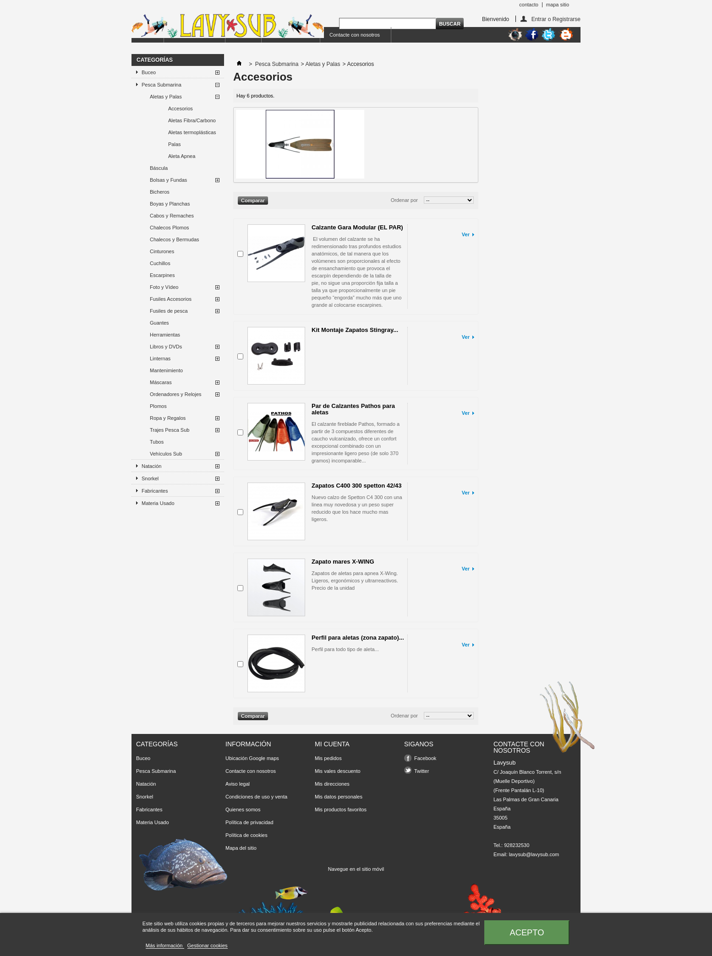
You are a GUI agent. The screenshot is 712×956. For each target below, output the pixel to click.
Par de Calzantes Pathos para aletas (353, 409)
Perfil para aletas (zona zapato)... (358, 637)
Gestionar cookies (207, 945)
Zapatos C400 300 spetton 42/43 (357, 485)
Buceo (149, 72)
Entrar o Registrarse (556, 19)
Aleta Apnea (181, 156)
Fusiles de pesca (169, 311)
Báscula (159, 168)
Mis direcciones (332, 784)
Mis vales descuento (338, 771)
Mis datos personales (338, 796)
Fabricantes (155, 491)
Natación (151, 466)
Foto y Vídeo (164, 287)
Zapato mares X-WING (343, 561)
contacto (528, 4)
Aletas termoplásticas (192, 132)
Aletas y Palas (166, 96)
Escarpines (162, 275)
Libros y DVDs (166, 346)
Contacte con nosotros (354, 35)
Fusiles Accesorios (171, 299)
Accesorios (180, 108)
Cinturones (162, 251)
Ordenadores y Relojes (176, 394)
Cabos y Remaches (172, 215)
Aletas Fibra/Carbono (192, 120)
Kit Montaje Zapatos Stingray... (355, 329)
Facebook (425, 758)
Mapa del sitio (241, 848)
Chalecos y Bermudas (174, 239)
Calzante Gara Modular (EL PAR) (357, 227)
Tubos (157, 442)
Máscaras (161, 382)
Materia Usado (158, 503)
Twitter (421, 771)
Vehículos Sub (166, 453)
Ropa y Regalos (168, 418)
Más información (165, 945)
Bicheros (160, 192)
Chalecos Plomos (169, 227)
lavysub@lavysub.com (534, 854)
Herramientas (165, 334)
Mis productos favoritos (341, 809)
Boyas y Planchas (170, 203)
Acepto (527, 932)
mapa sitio (557, 4)
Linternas (160, 358)
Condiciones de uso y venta (256, 796)
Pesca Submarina (161, 84)
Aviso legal (237, 784)
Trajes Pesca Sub (169, 430)
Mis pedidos (328, 758)
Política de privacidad (249, 822)
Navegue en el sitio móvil (356, 869)
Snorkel (150, 478)
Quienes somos (242, 809)
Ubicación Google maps (252, 758)
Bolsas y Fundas (168, 180)
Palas (174, 144)
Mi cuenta (332, 744)
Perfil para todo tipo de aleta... (345, 649)
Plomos (158, 406)
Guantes (159, 323)
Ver (466, 234)
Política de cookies (246, 835)
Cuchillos (160, 263)
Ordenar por (404, 200)
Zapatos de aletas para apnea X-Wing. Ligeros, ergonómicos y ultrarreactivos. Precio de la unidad (355, 580)
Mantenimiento (166, 370)
